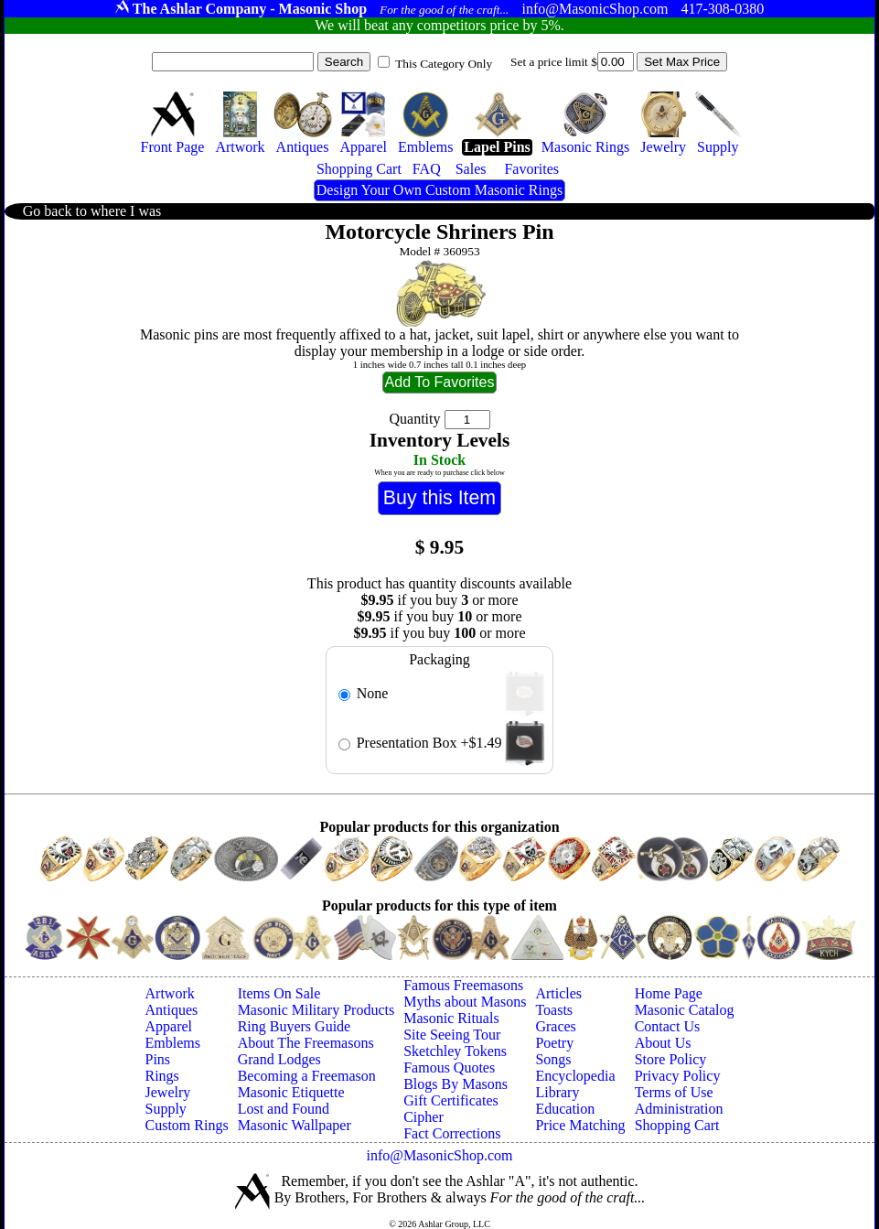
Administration (679, 1108)
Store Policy (671, 1059)
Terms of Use (674, 1092)
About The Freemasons (306, 1043)
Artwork (170, 993)
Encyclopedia (575, 1075)
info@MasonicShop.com (439, 1155)
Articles (558, 993)
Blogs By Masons (455, 1084)
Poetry (554, 1043)
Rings (162, 1075)
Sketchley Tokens (455, 1051)
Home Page (668, 993)
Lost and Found (283, 1108)
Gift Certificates (450, 1100)
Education (565, 1108)
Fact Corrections (451, 1133)
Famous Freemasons (463, 985)
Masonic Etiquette (291, 1092)
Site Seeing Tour (451, 1034)
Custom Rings (187, 1125)
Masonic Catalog (684, 1010)
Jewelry (168, 1092)
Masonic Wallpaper (294, 1125)
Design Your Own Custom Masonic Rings (439, 190)
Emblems (172, 1043)
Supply (166, 1108)
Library (557, 1092)
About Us (663, 1043)
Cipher (423, 1117)
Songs (553, 1059)
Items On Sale (279, 993)
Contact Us (668, 1026)
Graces (555, 1026)
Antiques (171, 1010)
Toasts (554, 1010)
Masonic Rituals (450, 1018)
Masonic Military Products (316, 1010)
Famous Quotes (449, 1067)
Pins (158, 1059)
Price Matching (580, 1125)
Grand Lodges (279, 1059)
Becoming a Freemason (307, 1075)
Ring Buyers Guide (294, 1026)
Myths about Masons (464, 1001)
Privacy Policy (678, 1075)
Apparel (169, 1026)
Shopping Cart (677, 1125)
